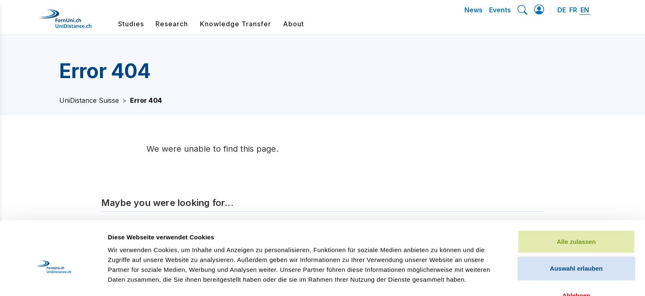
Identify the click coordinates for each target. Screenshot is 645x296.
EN (584, 10)
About (293, 24)
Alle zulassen (576, 195)
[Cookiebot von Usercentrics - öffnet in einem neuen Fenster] (53, 280)
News (473, 10)
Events (500, 10)
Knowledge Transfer (235, 24)
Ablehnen (576, 249)
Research (171, 24)
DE (561, 10)
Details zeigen (437, 279)
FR (573, 10)
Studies (131, 24)
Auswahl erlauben (576, 222)
